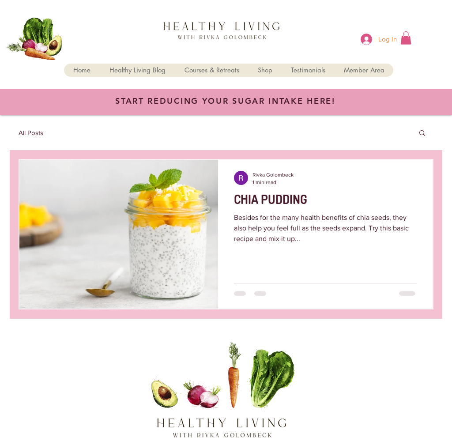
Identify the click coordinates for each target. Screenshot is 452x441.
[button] (405, 38)
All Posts (31, 132)
